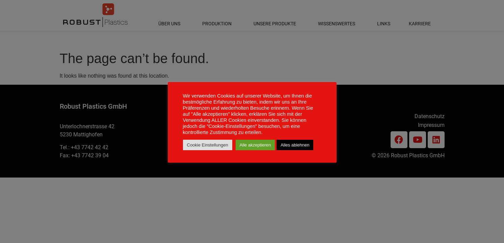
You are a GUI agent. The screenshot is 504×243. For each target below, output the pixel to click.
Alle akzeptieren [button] (255, 144)
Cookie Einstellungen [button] (207, 144)
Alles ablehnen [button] (295, 144)
